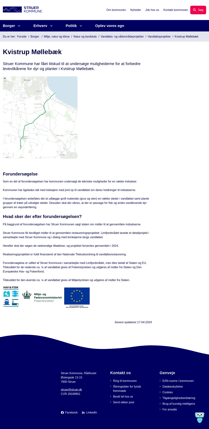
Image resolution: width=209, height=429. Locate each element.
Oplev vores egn (109, 26)
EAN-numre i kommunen (178, 380)
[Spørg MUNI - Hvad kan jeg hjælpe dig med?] (199, 417)
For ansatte (170, 409)
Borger (9, 26)
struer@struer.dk (71, 389)
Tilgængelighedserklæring (179, 398)
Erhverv (40, 26)
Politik (71, 26)
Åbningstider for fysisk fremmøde (127, 388)
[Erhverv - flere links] (50, 25)
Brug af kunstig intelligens (179, 403)
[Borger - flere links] (18, 25)
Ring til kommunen (125, 380)
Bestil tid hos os (123, 396)
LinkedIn (91, 412)
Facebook (71, 412)
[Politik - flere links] (80, 25)
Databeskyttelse (173, 386)
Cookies (168, 392)
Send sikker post (123, 402)
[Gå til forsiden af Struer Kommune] (21, 10)
